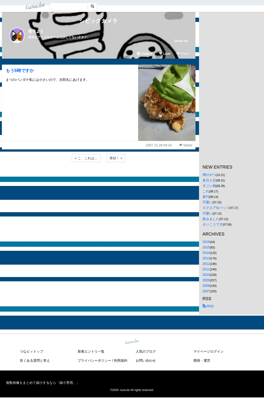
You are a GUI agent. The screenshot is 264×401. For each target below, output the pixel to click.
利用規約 (120, 360)
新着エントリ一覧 (91, 351)
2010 (206, 275)
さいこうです (213, 224)
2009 (206, 280)
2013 (206, 258)
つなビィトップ (31, 351)
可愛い (208, 202)
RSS (208, 306)
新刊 (206, 197)
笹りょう (35, 31)
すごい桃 (209, 186)
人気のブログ (146, 351)
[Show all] (181, 41)
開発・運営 (202, 360)
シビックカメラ (98, 21)
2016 (206, 242)
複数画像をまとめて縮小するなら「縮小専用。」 (43, 383)
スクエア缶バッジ (216, 208)
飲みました (211, 219)
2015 (206, 247)
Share (183, 53)
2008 (206, 286)
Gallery (144, 54)
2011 (206, 269)
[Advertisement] (98, 176)
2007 (206, 291)
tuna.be (131, 341)
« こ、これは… (86, 158)
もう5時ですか (20, 70)
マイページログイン (209, 351)
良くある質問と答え (35, 360)
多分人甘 (209, 180)
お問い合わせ (146, 360)
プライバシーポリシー (94, 360)
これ (206, 191)
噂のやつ (209, 175)
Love (164, 54)
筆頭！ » (115, 158)
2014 (206, 253)
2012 (206, 264)
